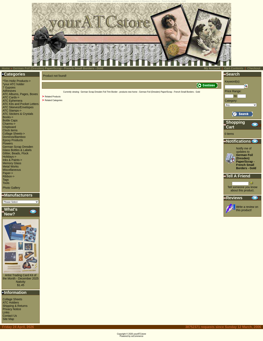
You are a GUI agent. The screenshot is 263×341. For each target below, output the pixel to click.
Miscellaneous (12, 169)
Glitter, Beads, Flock (15, 153)
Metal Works (11, 166)
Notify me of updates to (246, 158)
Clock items (10, 130)
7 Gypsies (9, 87)
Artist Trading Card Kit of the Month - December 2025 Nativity (20, 278)
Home (6, 68)
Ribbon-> (8, 176)
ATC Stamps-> (12, 110)
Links (6, 312)
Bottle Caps (10, 120)
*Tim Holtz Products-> (17, 81)
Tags (6, 179)
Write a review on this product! (247, 208)
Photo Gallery (11, 187)
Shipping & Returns (15, 305)
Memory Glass (12, 163)
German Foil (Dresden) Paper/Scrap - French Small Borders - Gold (58, 68)
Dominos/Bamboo (14, 136)
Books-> (8, 117)
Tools (6, 183)
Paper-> (8, 173)
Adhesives (9, 90)
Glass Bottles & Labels (17, 150)
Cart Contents (233, 68)
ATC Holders (11, 302)
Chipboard (9, 127)
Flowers (8, 143)
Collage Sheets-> (14, 133)
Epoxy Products (13, 140)
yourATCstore (140, 334)
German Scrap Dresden (18, 146)
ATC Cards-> (11, 97)
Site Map (8, 319)
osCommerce (137, 336)
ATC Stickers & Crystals (18, 113)
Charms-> (9, 123)
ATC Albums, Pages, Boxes (20, 94)
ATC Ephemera (12, 100)
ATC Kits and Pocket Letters (21, 104)
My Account (212, 68)
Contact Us (10, 315)
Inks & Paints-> (12, 160)
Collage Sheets (12, 299)
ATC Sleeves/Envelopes (18, 107)
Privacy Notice (12, 309)
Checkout (254, 68)
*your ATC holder (13, 84)
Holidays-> (9, 156)
